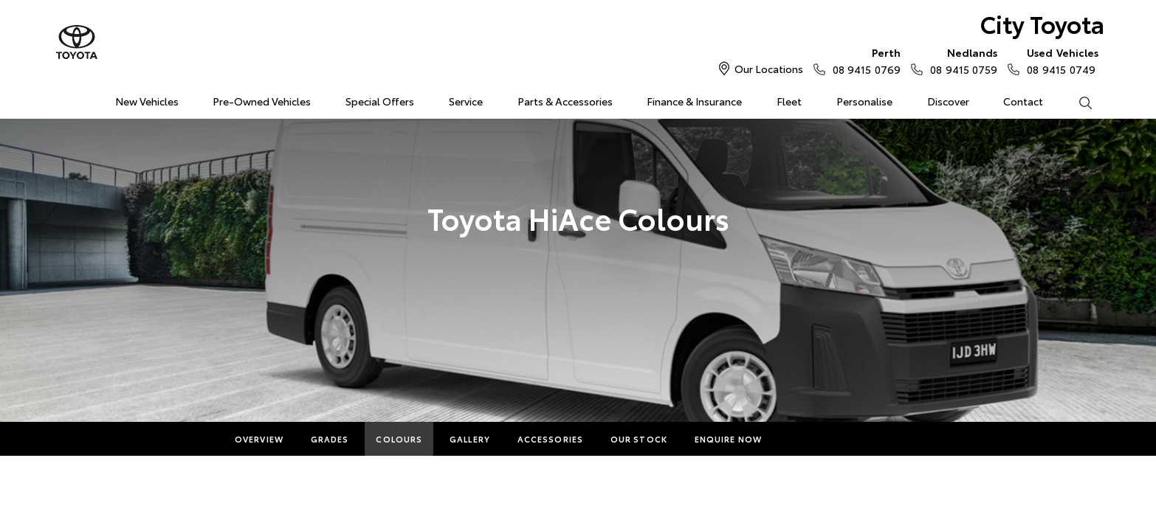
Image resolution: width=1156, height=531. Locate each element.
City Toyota (1042, 23)
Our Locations (768, 68)
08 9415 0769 (863, 60)
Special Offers (379, 101)
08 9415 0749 (1059, 60)
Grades (330, 439)
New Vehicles (147, 101)
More (803, 439)
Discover (948, 101)
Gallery (470, 439)
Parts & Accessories (565, 101)
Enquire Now (728, 439)
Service (466, 101)
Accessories (550, 439)
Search (1076, 102)
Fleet (789, 101)
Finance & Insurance (694, 101)
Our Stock (638, 439)
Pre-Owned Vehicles (262, 101)
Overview (259, 439)
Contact (1023, 101)
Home (64, 98)
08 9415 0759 (960, 60)
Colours (399, 439)
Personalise (864, 101)
